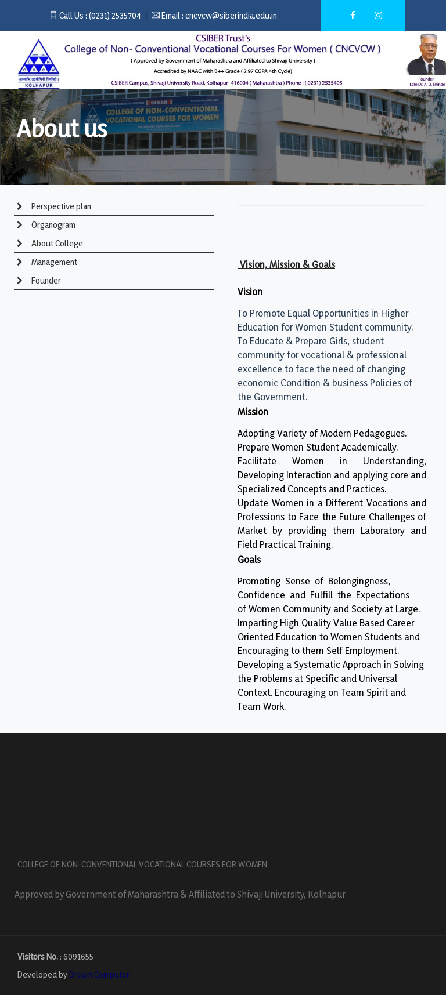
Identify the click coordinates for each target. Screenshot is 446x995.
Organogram (52, 224)
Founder (45, 280)
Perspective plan (60, 206)
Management (53, 261)
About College (56, 243)
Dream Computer (99, 974)
